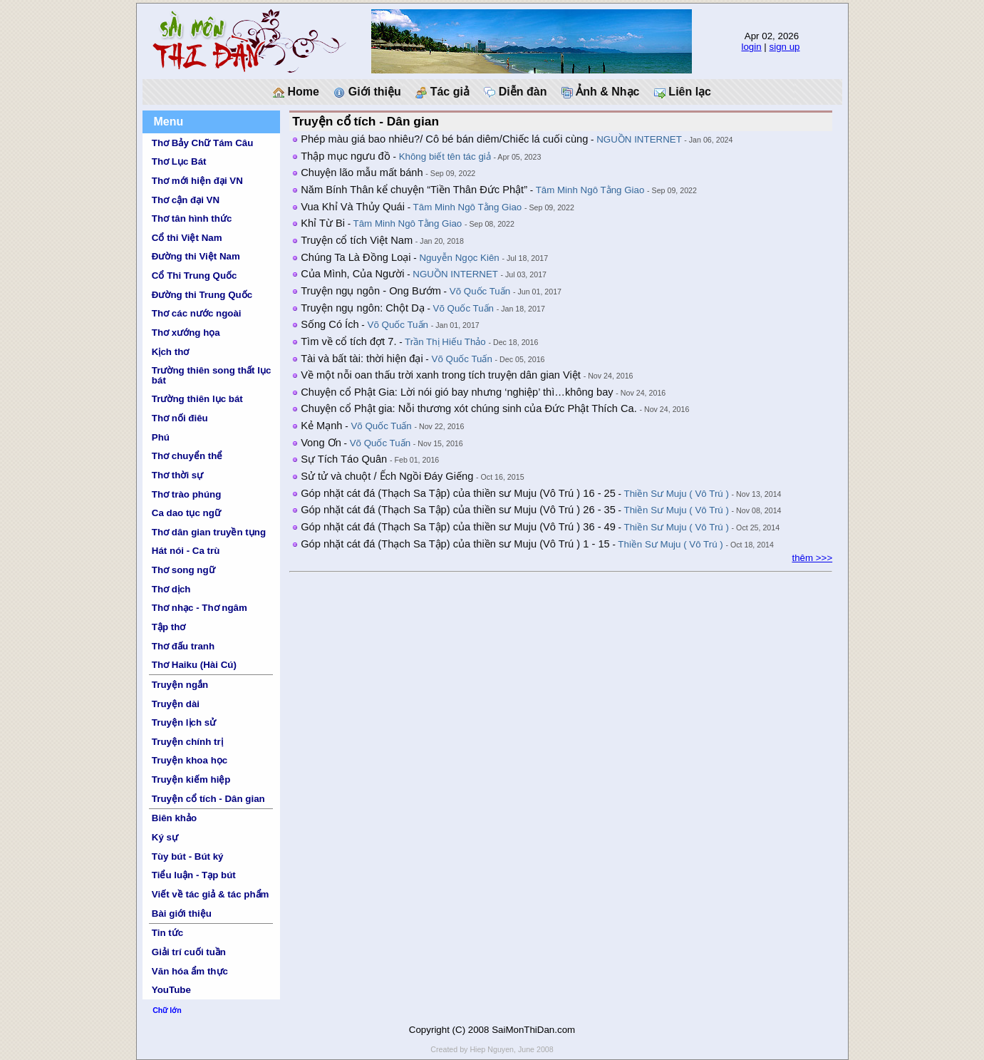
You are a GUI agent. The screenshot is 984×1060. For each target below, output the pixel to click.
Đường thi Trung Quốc (202, 294)
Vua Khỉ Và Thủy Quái (353, 206)
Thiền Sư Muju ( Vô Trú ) (676, 493)
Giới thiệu (367, 92)
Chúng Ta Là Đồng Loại (355, 257)
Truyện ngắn (180, 684)
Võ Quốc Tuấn (480, 291)
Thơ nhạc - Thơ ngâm (199, 607)
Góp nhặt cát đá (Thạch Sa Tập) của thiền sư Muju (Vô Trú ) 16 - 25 (458, 493)
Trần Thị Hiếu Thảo (445, 341)
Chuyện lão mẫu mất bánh (362, 172)
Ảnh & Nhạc (600, 92)
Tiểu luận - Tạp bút (194, 875)
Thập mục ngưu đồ (345, 156)
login (751, 46)
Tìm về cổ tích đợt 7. (348, 341)
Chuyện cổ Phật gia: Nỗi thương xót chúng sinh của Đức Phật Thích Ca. (469, 408)
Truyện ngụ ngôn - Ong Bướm (371, 291)
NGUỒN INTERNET (638, 139)
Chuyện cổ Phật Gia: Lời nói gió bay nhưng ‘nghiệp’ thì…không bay (457, 392)
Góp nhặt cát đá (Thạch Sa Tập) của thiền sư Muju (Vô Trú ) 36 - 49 (458, 526)
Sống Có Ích (330, 324)
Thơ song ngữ (183, 570)
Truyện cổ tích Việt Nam (357, 240)
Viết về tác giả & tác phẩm (210, 894)
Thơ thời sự (177, 475)
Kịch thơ (170, 351)
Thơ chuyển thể (187, 456)
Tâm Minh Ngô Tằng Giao (590, 190)
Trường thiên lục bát (197, 398)
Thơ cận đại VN (185, 200)
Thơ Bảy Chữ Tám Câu (202, 143)
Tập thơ (169, 627)
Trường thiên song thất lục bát (211, 375)
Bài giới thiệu (182, 913)
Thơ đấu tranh (183, 646)
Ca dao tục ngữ (186, 513)
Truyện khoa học (189, 760)
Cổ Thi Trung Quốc (194, 275)
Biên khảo (174, 818)
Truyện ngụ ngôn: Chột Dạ (363, 308)
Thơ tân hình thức (192, 218)
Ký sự (165, 837)
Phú (161, 437)
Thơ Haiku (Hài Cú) (194, 664)
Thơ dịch (171, 589)
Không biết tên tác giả (445, 156)
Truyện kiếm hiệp (191, 779)
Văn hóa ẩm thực (190, 971)
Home (296, 92)
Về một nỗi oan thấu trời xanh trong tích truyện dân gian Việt (441, 375)
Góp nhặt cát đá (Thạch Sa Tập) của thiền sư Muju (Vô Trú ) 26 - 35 (458, 509)
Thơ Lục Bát (179, 161)
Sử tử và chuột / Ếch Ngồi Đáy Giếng (387, 476)
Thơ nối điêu (180, 418)
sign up (785, 46)
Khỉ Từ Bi (323, 223)
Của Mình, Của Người (352, 273)
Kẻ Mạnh (321, 425)
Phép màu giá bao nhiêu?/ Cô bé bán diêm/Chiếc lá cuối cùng (444, 139)
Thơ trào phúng (187, 494)
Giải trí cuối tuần (189, 952)
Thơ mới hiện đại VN (197, 180)
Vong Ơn (321, 442)
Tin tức (167, 932)
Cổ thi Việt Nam (187, 237)
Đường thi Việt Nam (196, 256)
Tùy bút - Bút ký (188, 856)
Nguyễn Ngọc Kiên (459, 257)
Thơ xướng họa (186, 332)
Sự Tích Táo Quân (344, 459)
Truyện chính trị (187, 741)
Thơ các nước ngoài (197, 313)
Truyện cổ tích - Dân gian (208, 798)
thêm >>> (812, 557)
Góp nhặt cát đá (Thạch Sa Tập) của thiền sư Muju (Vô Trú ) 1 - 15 (455, 544)
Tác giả (442, 92)
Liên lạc (682, 92)
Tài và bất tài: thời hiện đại (362, 358)
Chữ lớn (167, 1010)
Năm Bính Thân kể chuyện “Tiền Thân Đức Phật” (414, 189)
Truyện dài (176, 704)
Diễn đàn (515, 92)
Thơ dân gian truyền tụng (209, 532)
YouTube (171, 989)
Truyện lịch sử (184, 722)
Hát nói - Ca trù (186, 550)
